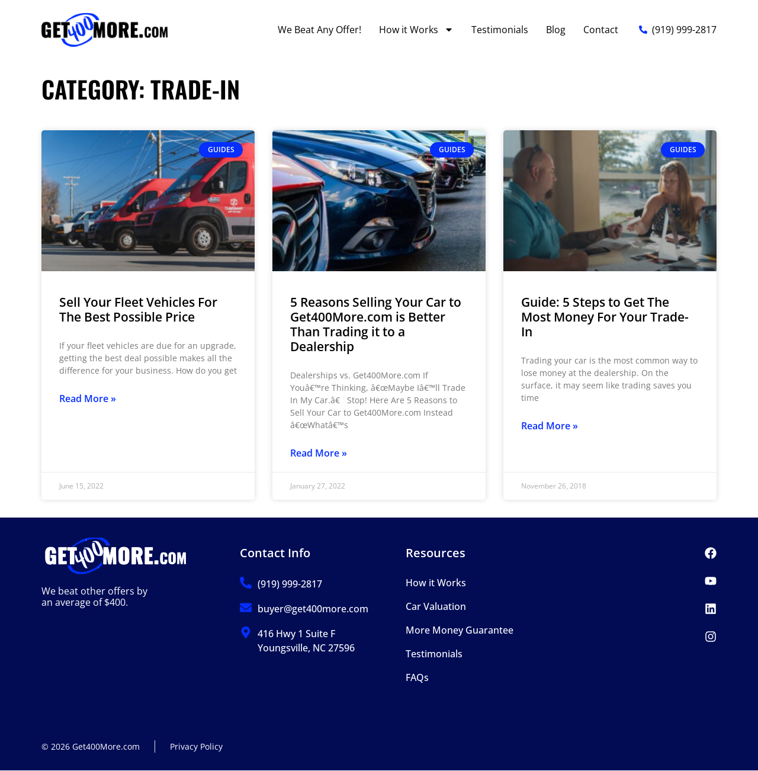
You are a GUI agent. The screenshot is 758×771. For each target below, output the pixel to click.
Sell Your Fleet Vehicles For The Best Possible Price (138, 309)
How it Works (416, 29)
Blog (556, 29)
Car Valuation (436, 606)
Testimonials (499, 29)
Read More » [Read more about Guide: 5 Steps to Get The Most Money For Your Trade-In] (549, 425)
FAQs (417, 677)
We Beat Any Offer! (319, 29)
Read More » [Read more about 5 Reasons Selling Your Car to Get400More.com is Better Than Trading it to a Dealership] (318, 453)
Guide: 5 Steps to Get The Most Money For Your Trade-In (605, 317)
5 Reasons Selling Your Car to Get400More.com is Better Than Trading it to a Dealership (375, 324)
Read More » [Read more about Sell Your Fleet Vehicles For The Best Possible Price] (87, 398)
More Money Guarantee (459, 630)
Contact (600, 29)
